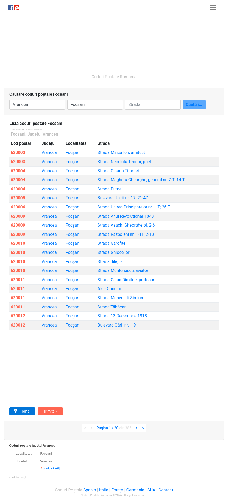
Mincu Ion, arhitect (121, 152)
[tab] (114, 461)
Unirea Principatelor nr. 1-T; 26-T (133, 207)
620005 (18, 197)
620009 (18, 216)
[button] (17, 477)
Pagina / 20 (114, 428)
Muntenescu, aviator (122, 270)
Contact (165, 490)
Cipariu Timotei (118, 170)
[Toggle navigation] (213, 7)
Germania (135, 490)
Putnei (110, 188)
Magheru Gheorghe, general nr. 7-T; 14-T (141, 179)
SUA (151, 490)
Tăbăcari (111, 306)
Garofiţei (111, 243)
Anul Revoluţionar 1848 (125, 216)
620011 (18, 279)
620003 (18, 152)
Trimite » (50, 411)
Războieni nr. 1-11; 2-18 (125, 234)
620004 (18, 170)
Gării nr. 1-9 (116, 325)
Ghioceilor (113, 252)
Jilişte (109, 261)
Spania (89, 490)
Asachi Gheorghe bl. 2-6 (126, 225)
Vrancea (49, 152)
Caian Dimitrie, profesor (125, 279)
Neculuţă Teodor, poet (124, 161)
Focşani (73, 152)
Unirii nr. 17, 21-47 (122, 197)
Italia (103, 490)
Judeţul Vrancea (42, 134)
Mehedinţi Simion (120, 297)
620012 (18, 315)
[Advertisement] (114, 41)
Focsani (18, 134)
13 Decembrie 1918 (122, 315)
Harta (22, 411)
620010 (18, 243)
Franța (117, 490)
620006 (18, 207)
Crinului (109, 288)
